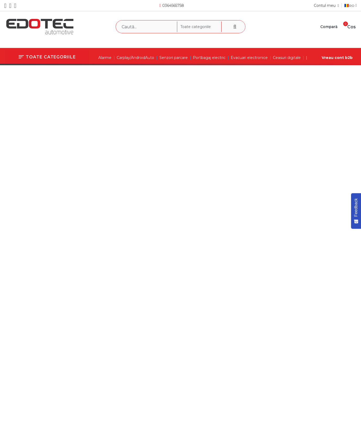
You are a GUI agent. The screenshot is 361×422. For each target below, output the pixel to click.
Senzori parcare (173, 57)
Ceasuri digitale (287, 57)
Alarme (104, 57)
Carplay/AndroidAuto (135, 57)
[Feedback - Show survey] (356, 211)
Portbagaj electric (209, 57)
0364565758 (173, 5)
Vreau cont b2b (337, 57)
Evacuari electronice (249, 57)
